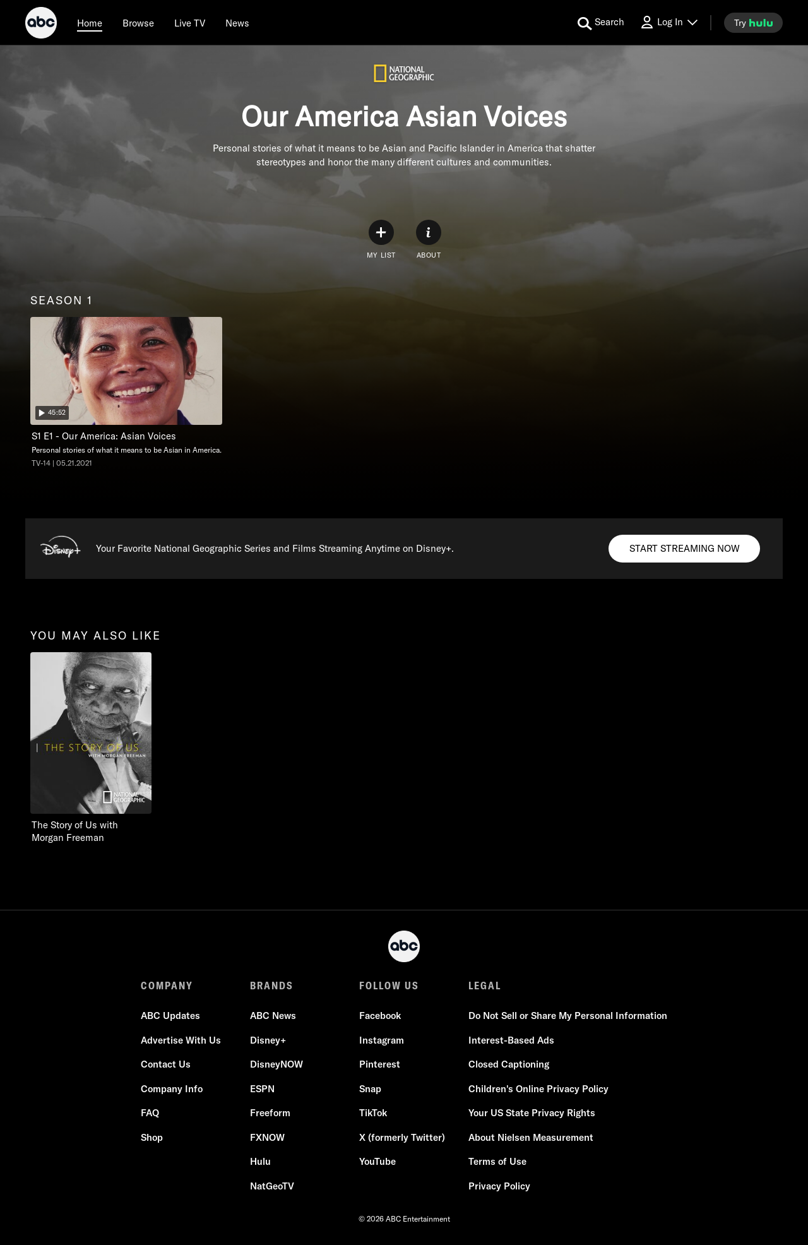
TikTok (373, 1113)
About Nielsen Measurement (530, 1137)
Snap (370, 1089)
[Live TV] (189, 22)
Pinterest (379, 1064)
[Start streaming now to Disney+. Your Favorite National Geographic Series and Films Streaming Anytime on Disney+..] (684, 549)
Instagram (381, 1040)
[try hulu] (753, 23)
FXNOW (267, 1137)
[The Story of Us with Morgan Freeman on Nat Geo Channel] (91, 748)
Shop (152, 1137)
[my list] (381, 239)
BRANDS (272, 985)
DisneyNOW (276, 1064)
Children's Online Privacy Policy (538, 1089)
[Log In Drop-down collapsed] (668, 22)
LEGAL (484, 985)
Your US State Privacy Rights (531, 1113)
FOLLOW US (389, 985)
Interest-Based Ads (511, 1040)
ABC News (273, 1016)
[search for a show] (601, 23)
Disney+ (268, 1040)
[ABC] (41, 24)
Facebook (380, 1016)
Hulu (260, 1161)
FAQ (150, 1113)
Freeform (270, 1113)
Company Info (172, 1089)
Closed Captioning (508, 1064)
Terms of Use (497, 1161)
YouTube (377, 1161)
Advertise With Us (181, 1040)
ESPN (262, 1089)
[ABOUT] (428, 239)
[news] (237, 22)
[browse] (138, 22)
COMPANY (167, 985)
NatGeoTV (272, 1186)
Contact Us (166, 1064)
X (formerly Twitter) (402, 1137)
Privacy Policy (499, 1186)
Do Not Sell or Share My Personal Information (567, 1016)
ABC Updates (170, 1016)
